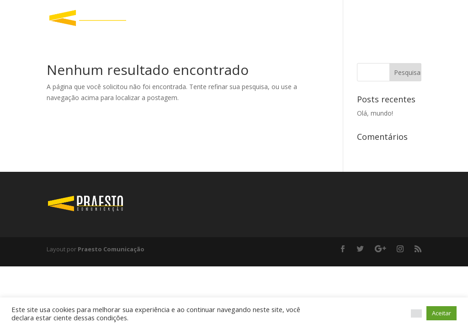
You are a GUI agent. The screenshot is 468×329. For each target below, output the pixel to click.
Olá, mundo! (375, 113)
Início (413, 18)
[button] (416, 313)
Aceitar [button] (441, 313)
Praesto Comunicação (111, 249)
